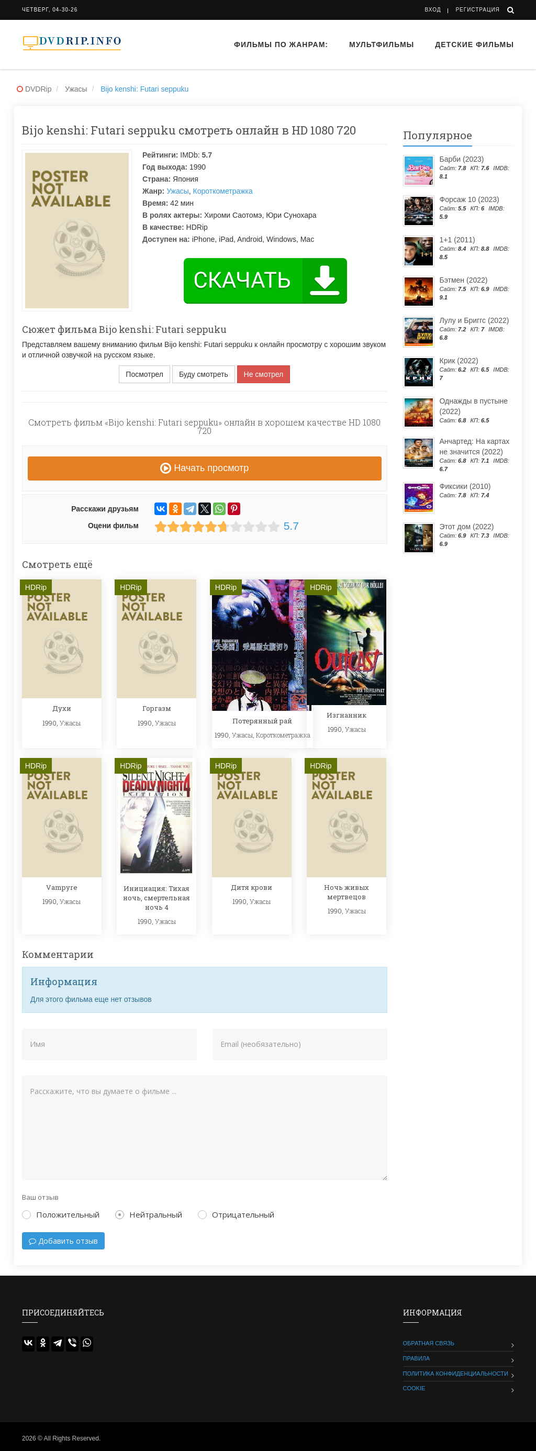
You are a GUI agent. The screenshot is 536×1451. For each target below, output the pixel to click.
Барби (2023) (462, 159)
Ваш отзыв (40, 1197)
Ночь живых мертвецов (346, 892)
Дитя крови (251, 887)
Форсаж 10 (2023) (469, 199)
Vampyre (61, 887)
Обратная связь (429, 1343)
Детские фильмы (474, 44)
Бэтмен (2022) (464, 280)
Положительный (60, 1214)
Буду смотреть (203, 374)
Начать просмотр (204, 468)
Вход (433, 10)
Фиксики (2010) (465, 486)
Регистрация (477, 10)
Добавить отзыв (63, 1241)
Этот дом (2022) (467, 526)
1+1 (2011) (457, 240)
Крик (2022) (459, 360)
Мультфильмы (381, 44)
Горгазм (156, 708)
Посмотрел (144, 374)
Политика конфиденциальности (455, 1373)
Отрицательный (236, 1214)
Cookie (414, 1388)
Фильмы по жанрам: (281, 44)
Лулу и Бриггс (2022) (474, 320)
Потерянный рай (262, 721)
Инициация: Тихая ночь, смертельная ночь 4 (156, 898)
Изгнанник (346, 715)
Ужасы (177, 191)
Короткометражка (223, 191)
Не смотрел (264, 374)
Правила (416, 1358)
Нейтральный (148, 1214)
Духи (61, 708)
